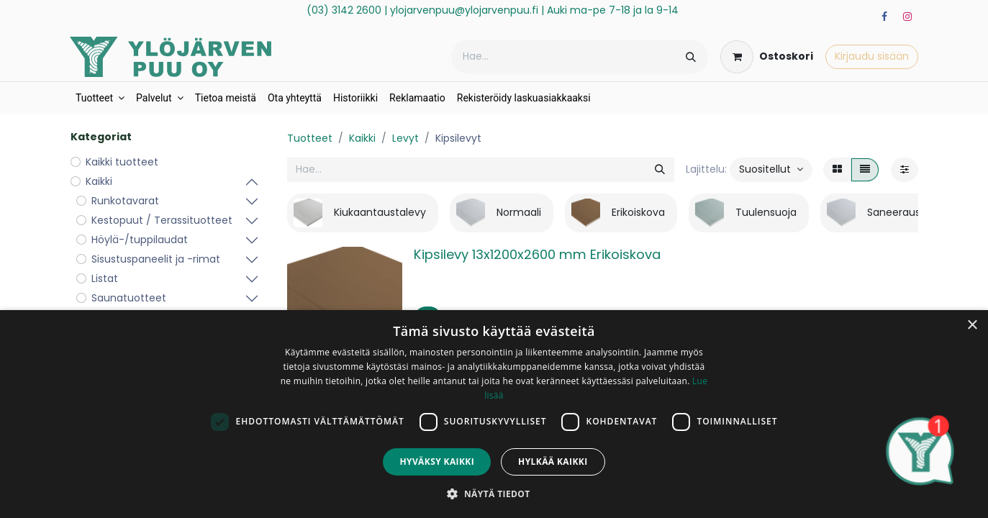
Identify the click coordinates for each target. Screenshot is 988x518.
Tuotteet (309, 138)
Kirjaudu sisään (872, 56)
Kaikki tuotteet (122, 162)
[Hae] (691, 57)
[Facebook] (884, 16)
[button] (771, 170)
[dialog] (494, 414)
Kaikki (362, 138)
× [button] (971, 325)
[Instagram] (907, 16)
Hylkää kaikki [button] (552, 461)
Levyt (405, 138)
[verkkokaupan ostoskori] (766, 56)
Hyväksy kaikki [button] (436, 461)
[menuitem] (100, 98)
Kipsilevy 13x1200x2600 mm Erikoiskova (537, 254)
